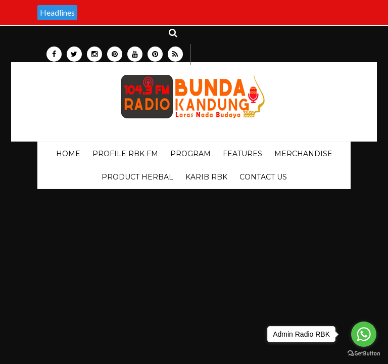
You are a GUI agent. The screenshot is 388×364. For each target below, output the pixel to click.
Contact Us (263, 176)
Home (68, 153)
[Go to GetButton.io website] (364, 353)
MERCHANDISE (303, 153)
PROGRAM (190, 153)
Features (242, 153)
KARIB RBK (206, 176)
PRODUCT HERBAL (137, 176)
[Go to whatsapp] (363, 334)
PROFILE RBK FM (125, 153)
